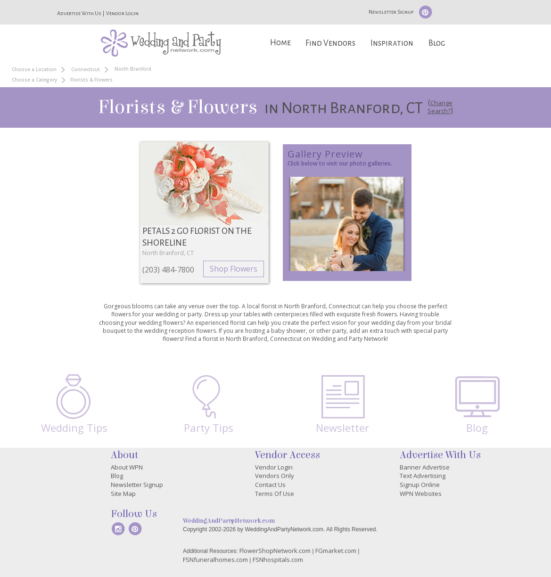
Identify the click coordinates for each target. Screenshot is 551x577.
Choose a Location (34, 69)
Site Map (123, 493)
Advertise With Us (79, 13)
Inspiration (391, 43)
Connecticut (85, 69)
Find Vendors (330, 43)
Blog (436, 43)
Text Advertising (422, 475)
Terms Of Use (274, 493)
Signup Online (420, 484)
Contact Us (270, 484)
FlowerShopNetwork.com (275, 550)
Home (280, 42)
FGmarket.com (335, 550)
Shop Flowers (233, 269)
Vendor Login (122, 13)
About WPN (127, 467)
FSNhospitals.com (278, 559)
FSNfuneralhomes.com (215, 559)
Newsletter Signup (391, 12)
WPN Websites (421, 493)
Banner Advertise (425, 467)
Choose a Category (34, 79)
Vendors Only (274, 475)
